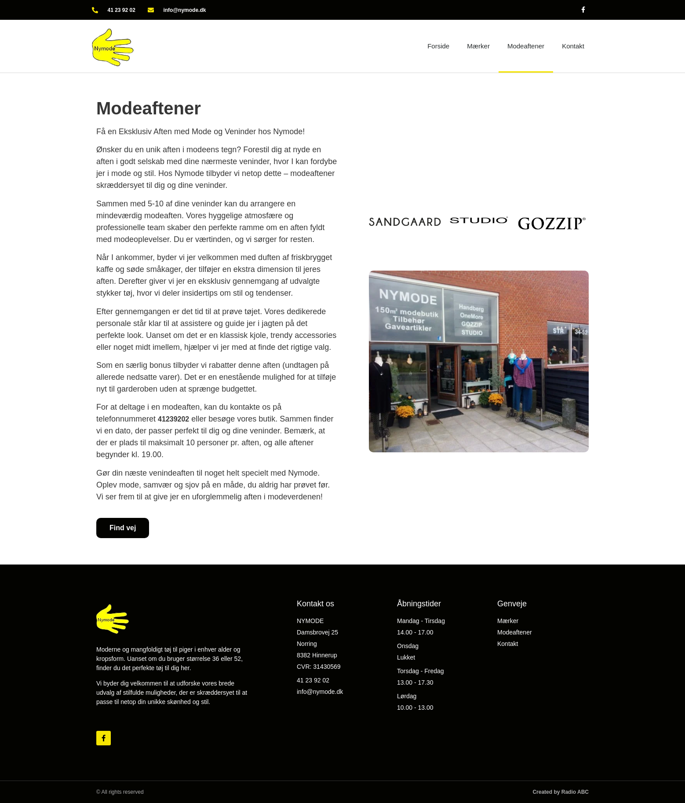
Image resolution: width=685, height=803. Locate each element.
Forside (438, 46)
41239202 (173, 419)
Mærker (478, 46)
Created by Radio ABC (560, 792)
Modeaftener (525, 46)
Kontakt (573, 46)
